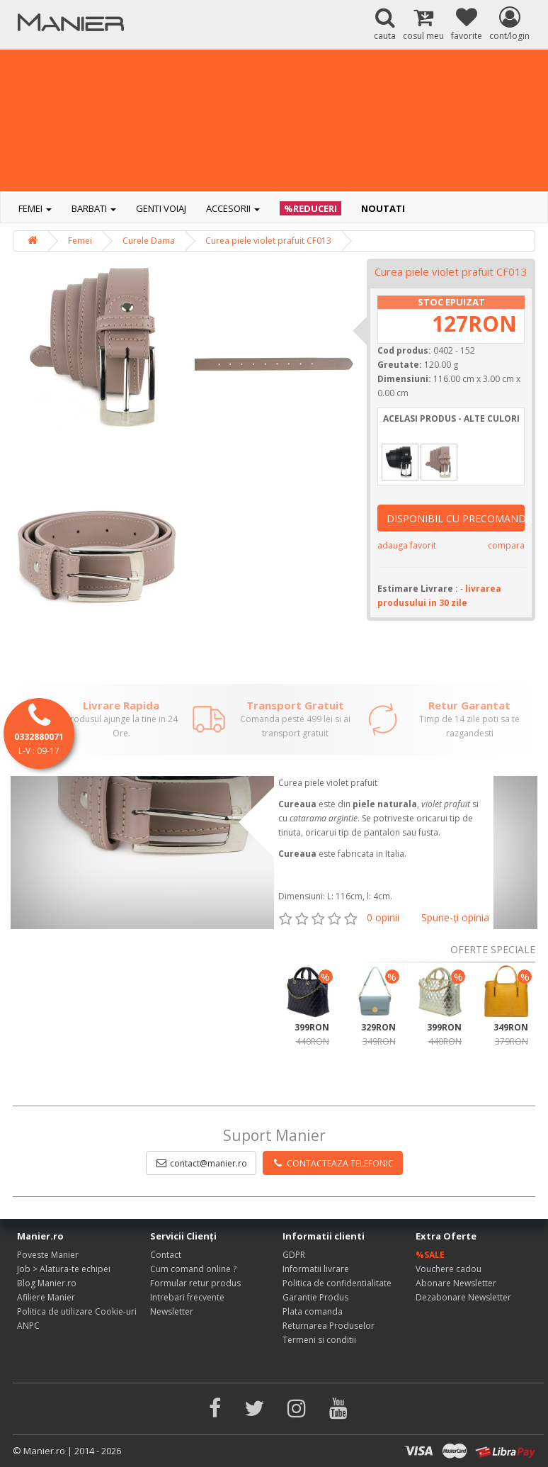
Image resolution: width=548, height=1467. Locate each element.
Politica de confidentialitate (337, 1283)
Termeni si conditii (319, 1340)
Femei (35, 208)
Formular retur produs (195, 1283)
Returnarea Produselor (328, 1326)
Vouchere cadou (448, 1269)
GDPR (293, 1255)
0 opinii (383, 917)
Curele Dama (148, 241)
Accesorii (233, 208)
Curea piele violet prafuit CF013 (268, 241)
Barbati (94, 208)
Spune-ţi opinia (455, 917)
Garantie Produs (315, 1297)
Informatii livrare (315, 1269)
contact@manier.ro (201, 1163)
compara (506, 545)
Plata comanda (312, 1311)
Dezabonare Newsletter (463, 1297)
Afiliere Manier (46, 1297)
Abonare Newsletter (456, 1283)
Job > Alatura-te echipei (63, 1269)
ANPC (28, 1326)
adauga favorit (406, 545)
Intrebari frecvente (187, 1297)
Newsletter (171, 1311)
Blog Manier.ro (46, 1283)
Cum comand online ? (193, 1269)
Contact (165, 1255)
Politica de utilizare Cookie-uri (77, 1311)
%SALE (430, 1255)
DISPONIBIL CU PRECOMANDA (456, 518)
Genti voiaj (161, 208)
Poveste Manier (48, 1255)
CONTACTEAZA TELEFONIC (333, 1163)
